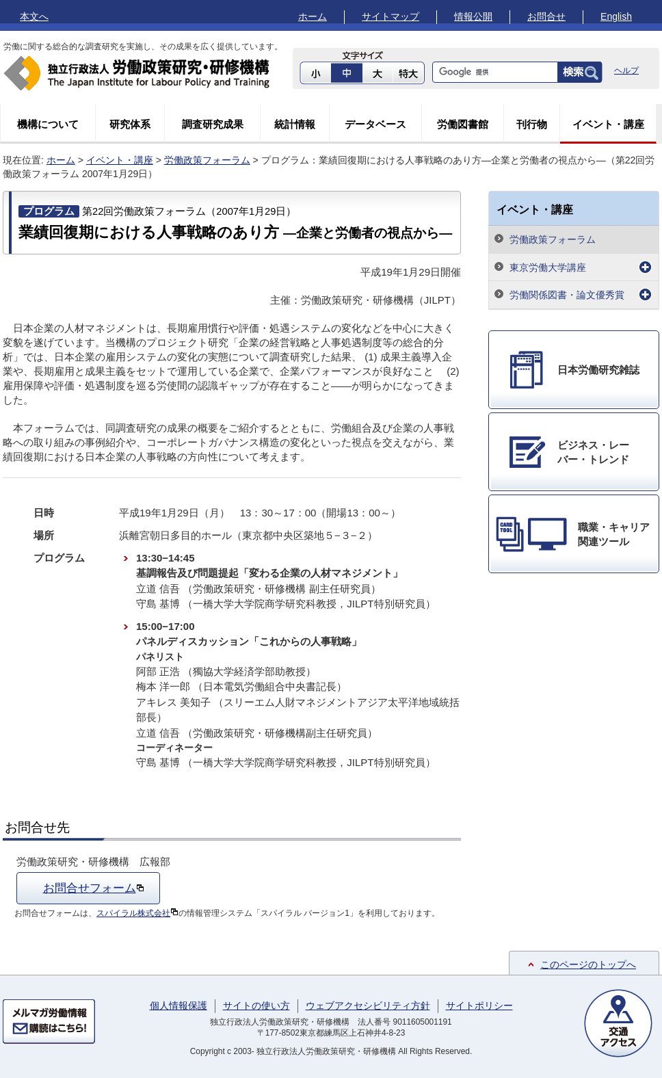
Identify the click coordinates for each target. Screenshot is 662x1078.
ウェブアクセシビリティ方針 (368, 1005)
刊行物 (531, 124)
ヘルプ (626, 70)
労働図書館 (462, 124)
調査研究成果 (212, 124)
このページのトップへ (588, 964)
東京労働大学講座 (547, 267)
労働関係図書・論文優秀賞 (566, 294)
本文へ (34, 16)
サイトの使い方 (256, 1005)
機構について (48, 124)
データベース (375, 124)
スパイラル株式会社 (137, 913)
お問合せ (546, 16)
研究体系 (129, 124)
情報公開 (473, 16)
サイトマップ (390, 16)
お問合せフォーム (93, 888)
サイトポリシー (479, 1005)
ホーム (312, 16)
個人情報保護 (178, 1005)
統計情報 (294, 124)
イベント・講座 (608, 124)
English (616, 16)
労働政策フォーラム (207, 160)
